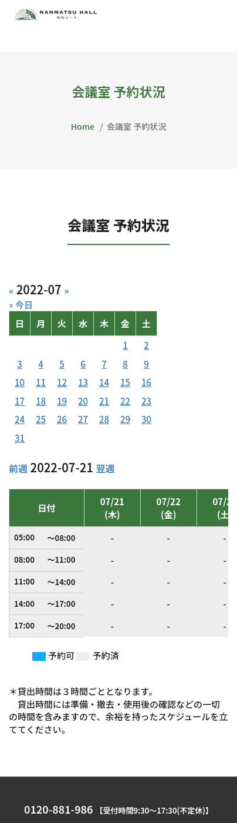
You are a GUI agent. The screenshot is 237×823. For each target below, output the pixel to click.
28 (104, 419)
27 (83, 419)
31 (20, 438)
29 (125, 419)
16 (146, 382)
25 (41, 419)
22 (125, 401)
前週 (18, 468)
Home (82, 126)
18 (41, 401)
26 (62, 419)
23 (146, 401)
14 (104, 382)
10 (20, 382)
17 (20, 401)
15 (125, 382)
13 (83, 382)
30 (146, 419)
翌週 (105, 468)
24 (20, 419)
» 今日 (21, 304)
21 (104, 401)
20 (83, 401)
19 (62, 401)
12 (62, 382)
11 (41, 382)
